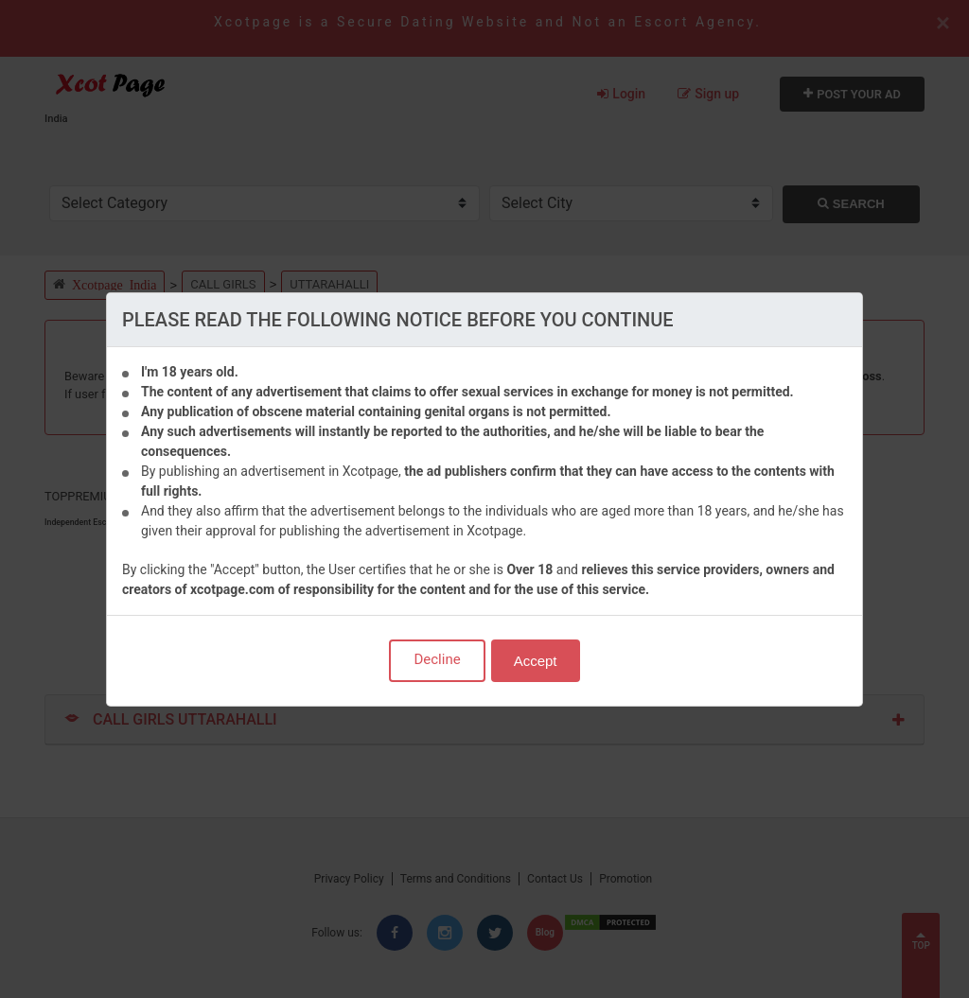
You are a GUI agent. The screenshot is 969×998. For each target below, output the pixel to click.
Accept (535, 661)
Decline (437, 659)
